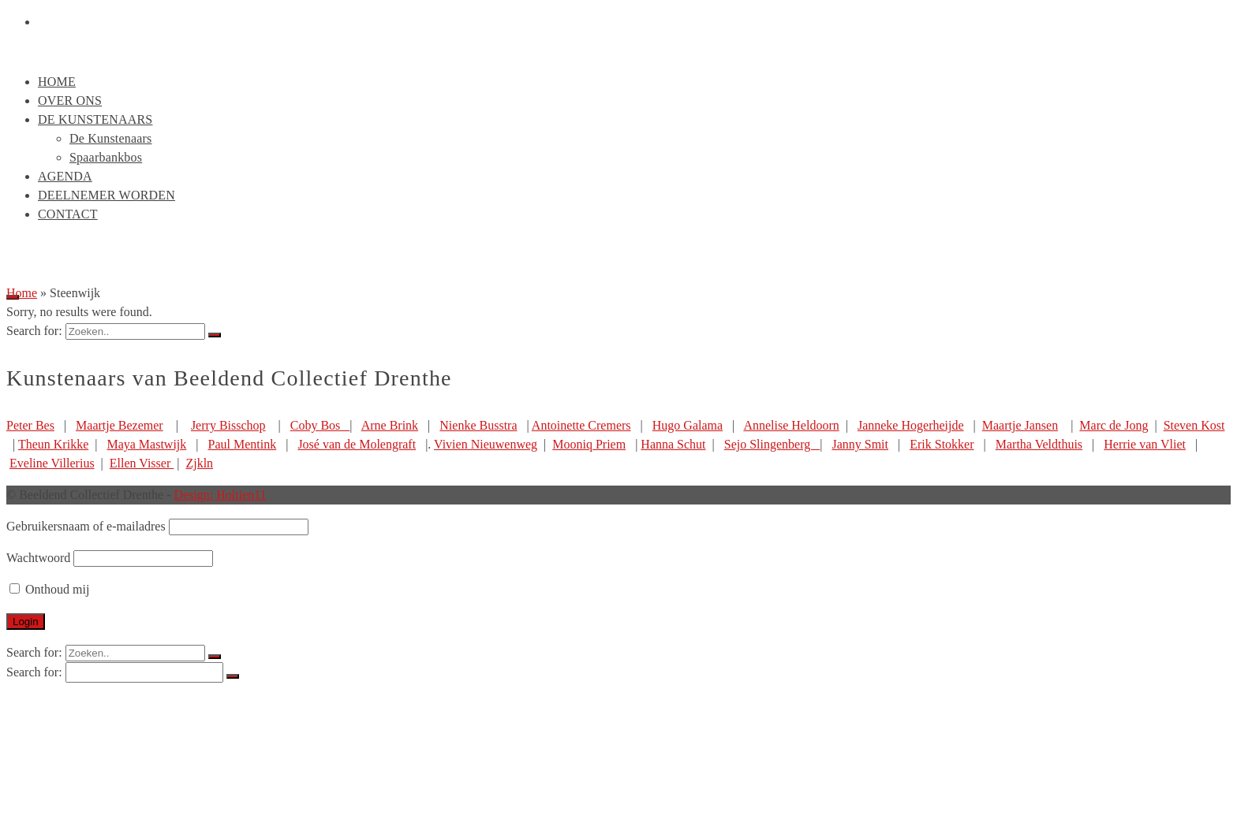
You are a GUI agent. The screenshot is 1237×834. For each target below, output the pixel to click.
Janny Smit (860, 444)
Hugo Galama (687, 425)
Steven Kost (1194, 425)
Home (57, 81)
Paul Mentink (242, 444)
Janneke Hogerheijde (911, 425)
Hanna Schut (673, 444)
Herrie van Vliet (1145, 444)
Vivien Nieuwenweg (485, 444)
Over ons (70, 100)
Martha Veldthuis (1039, 444)
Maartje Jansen (1020, 425)
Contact (68, 214)
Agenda (65, 176)
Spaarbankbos (105, 157)
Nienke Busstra (478, 425)
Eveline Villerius (52, 463)
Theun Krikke (53, 444)
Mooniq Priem (589, 444)
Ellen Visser (142, 463)
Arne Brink (389, 425)
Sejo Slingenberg (772, 444)
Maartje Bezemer (119, 425)
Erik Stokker (942, 444)
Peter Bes (30, 425)
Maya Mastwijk (146, 444)
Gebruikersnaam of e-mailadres (86, 526)
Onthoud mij (49, 589)
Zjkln (199, 463)
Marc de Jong (1113, 425)
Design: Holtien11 (220, 494)
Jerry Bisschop (228, 425)
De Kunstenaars (95, 119)
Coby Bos (320, 425)
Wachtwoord (38, 557)
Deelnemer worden (106, 195)
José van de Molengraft (356, 444)
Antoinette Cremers (581, 425)
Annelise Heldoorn (791, 425)
